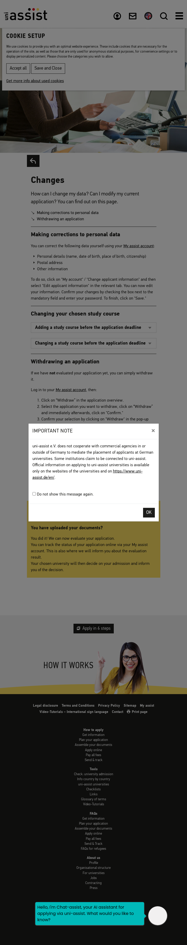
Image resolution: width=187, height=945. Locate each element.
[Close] (153, 431)
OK (149, 512)
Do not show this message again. (63, 494)
